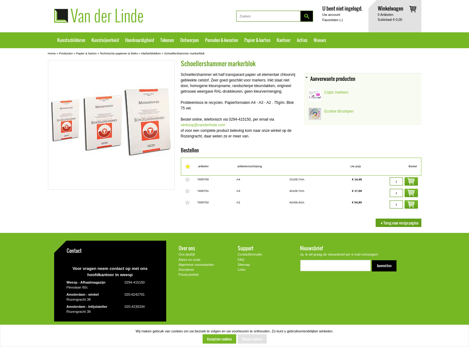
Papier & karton (257, 40)
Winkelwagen (390, 8)
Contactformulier (250, 254)
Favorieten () (332, 20)
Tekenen (167, 40)
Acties (302, 40)
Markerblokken (151, 53)
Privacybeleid (189, 274)
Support (245, 248)
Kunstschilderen (71, 40)
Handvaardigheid (139, 40)
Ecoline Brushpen (339, 111)
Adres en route (190, 259)
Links (242, 269)
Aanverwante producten (332, 78)
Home (52, 53)
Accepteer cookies (219, 338)
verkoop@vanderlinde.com (203, 125)
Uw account (331, 14)
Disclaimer (186, 269)
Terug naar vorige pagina (398, 222)
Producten (66, 53)
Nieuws (320, 40)
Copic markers (336, 92)
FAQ (241, 259)
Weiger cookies (252, 338)
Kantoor (284, 40)
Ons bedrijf (187, 254)
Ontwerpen (189, 40)
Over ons (187, 248)
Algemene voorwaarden (196, 264)
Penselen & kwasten (221, 40)
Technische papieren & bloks (119, 53)
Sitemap (244, 264)
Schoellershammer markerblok (184, 53)
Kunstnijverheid (105, 40)
